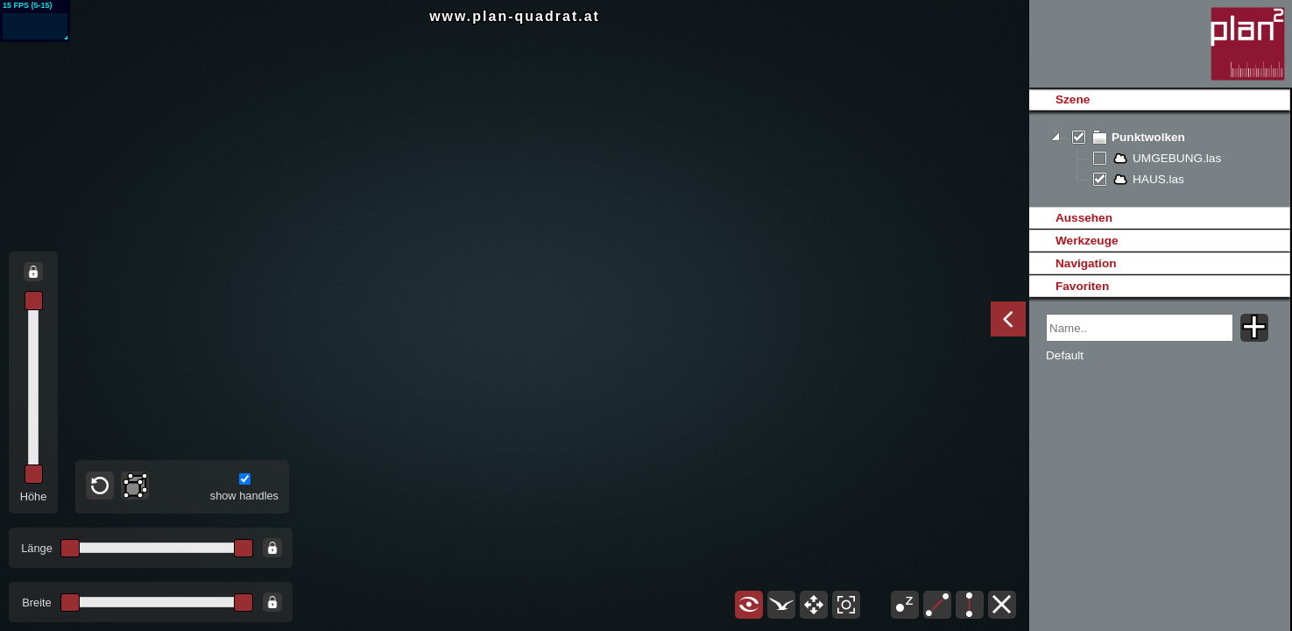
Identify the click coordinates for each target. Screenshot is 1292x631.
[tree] (1159, 158)
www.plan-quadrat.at (514, 16)
